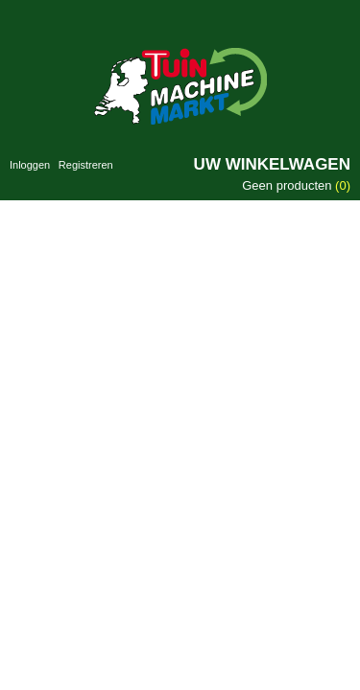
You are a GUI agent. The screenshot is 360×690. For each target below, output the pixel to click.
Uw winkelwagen (272, 164)
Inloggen (30, 165)
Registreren (86, 165)
